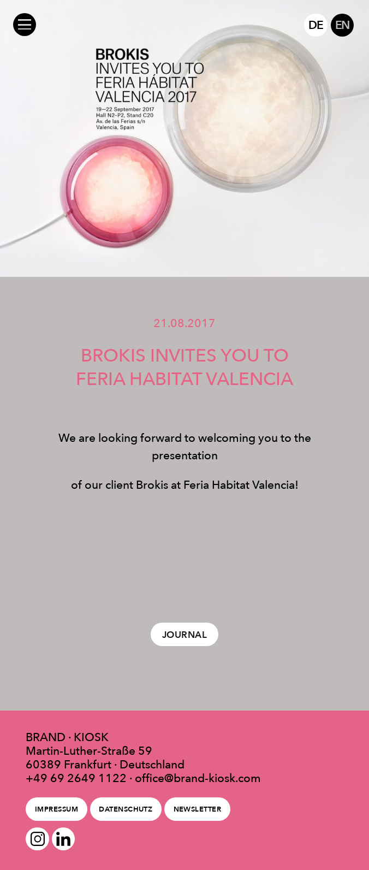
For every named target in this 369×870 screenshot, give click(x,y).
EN (342, 25)
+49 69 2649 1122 (76, 778)
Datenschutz (125, 809)
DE (315, 25)
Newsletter (198, 809)
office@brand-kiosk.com (198, 778)
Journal (184, 634)
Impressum (56, 809)
